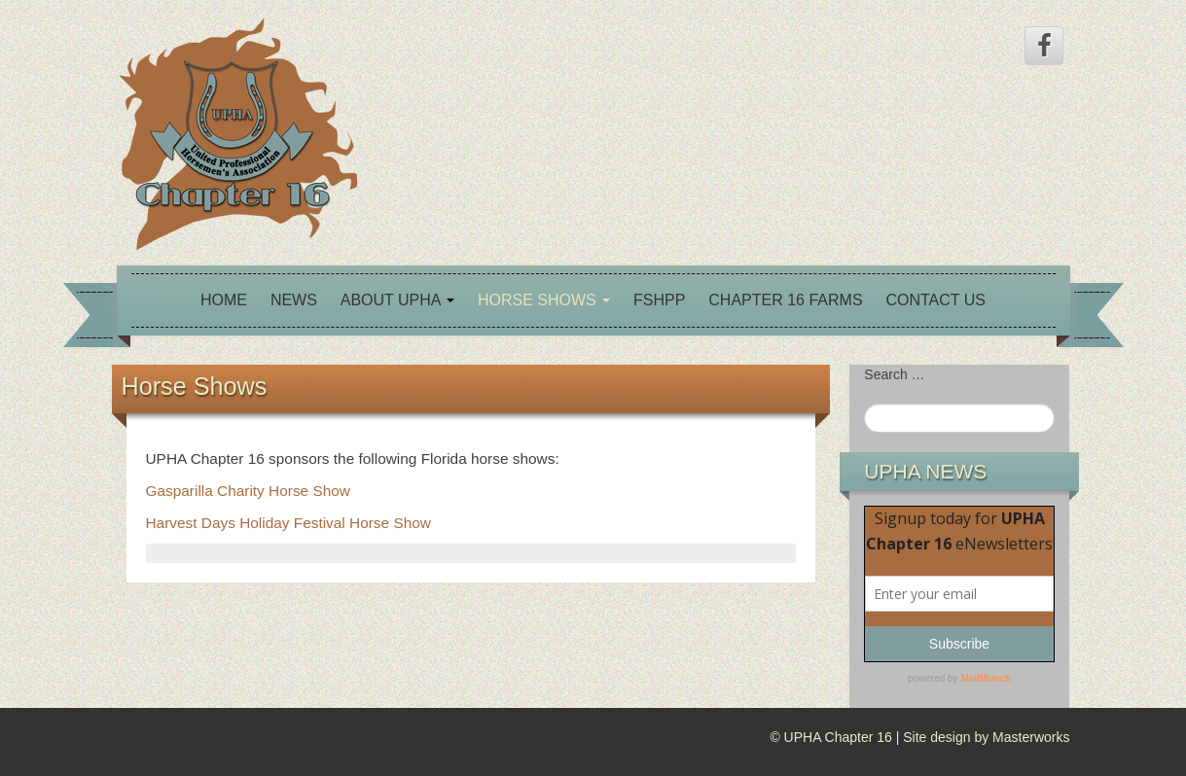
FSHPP (659, 300)
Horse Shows (544, 300)
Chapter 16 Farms (785, 300)
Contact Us (935, 300)
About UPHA (397, 300)
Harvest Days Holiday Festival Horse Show (288, 522)
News (293, 300)
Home (223, 300)
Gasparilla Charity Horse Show (248, 490)
